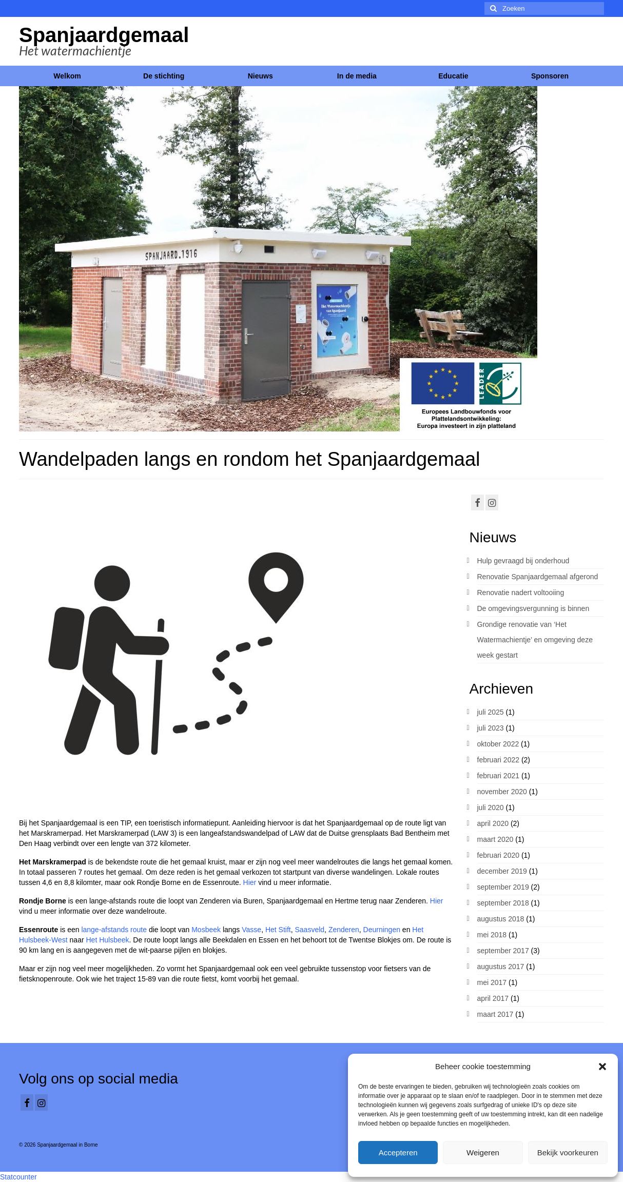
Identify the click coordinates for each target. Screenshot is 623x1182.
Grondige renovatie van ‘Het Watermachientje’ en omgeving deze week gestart (535, 639)
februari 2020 (498, 855)
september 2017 (503, 951)
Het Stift (278, 929)
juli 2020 (490, 807)
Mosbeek (206, 929)
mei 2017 (492, 982)
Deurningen (381, 929)
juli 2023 (490, 728)
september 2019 (503, 887)
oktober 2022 (498, 744)
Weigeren (482, 1152)
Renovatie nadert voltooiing (520, 592)
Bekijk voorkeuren (567, 1152)
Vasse (251, 929)
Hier (251, 882)
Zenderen (343, 929)
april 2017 (493, 998)
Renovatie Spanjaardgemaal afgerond (537, 577)
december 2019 (502, 871)
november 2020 (502, 791)
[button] (602, 1066)
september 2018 (503, 903)
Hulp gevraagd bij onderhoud (523, 561)
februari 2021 (498, 776)
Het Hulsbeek (107, 940)
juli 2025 (490, 712)
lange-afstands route (114, 929)
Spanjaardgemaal (104, 35)
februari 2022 (498, 760)
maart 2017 (495, 1014)
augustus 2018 (500, 919)
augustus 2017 (500, 966)
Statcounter (18, 1177)
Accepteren (398, 1152)
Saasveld (310, 929)
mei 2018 (492, 935)
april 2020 (493, 823)
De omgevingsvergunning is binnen (533, 608)
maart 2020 (495, 839)
